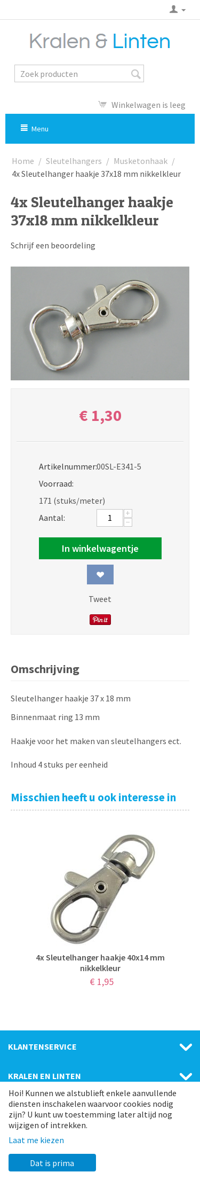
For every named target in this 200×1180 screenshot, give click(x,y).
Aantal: (52, 517)
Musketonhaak (140, 160)
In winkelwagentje (100, 548)
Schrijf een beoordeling (53, 245)
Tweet (100, 598)
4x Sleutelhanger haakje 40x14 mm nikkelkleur (100, 962)
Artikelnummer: (64, 466)
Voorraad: (56, 483)
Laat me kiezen (36, 1140)
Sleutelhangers (74, 160)
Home (23, 160)
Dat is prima (52, 1163)
